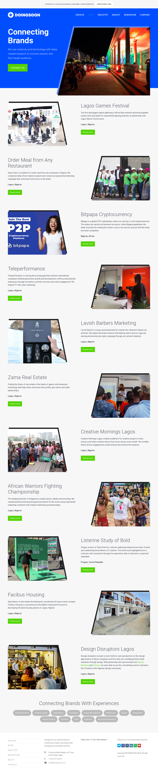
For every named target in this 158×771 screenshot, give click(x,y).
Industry (13, 750)
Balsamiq (85, 665)
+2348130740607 (55, 759)
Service (12, 741)
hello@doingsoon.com (57, 763)
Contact (13, 765)
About (11, 760)
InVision (96, 665)
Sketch (141, 662)
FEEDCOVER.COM (104, 4)
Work (11, 745)
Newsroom (14, 755)
